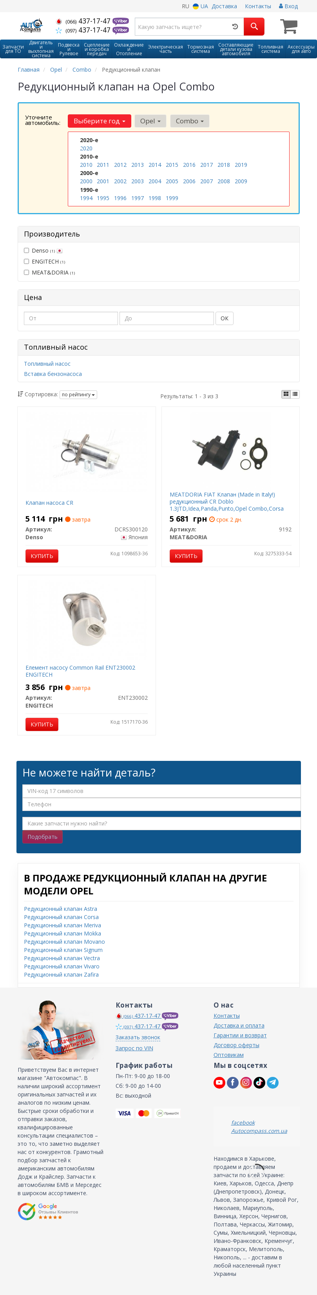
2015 (172, 164)
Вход (288, 6)
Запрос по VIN (134, 1047)
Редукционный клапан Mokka (62, 933)
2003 (137, 181)
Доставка (224, 6)
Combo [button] (189, 120)
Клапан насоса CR (49, 502)
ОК (224, 318)
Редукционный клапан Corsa (61, 916)
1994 (86, 197)
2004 (155, 181)
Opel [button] (150, 120)
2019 (241, 164)
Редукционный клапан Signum (63, 949)
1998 (155, 197)
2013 (137, 164)
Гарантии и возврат (240, 1035)
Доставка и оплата (239, 1025)
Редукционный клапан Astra (60, 908)
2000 (86, 181)
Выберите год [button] (99, 120)
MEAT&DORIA (49, 272)
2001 (103, 181)
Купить (42, 556)
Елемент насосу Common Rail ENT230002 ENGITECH (80, 671)
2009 (241, 181)
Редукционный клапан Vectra (62, 957)
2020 (86, 148)
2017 (206, 164)
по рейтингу (78, 394)
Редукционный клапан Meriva (62, 924)
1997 (137, 197)
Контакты (258, 6)
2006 (189, 181)
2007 (206, 181)
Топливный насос (47, 363)
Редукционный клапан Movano (64, 941)
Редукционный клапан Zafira (61, 974)
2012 (120, 164)
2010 (86, 164)
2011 (103, 164)
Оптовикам (229, 1054)
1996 (120, 197)
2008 (223, 181)
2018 (223, 164)
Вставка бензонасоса (53, 373)
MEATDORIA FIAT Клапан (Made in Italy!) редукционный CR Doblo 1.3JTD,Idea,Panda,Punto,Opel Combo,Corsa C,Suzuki (227, 505)
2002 (120, 181)
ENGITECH (44, 261)
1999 (172, 197)
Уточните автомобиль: (42, 119)
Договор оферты (236, 1044)
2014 (155, 164)
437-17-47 (84, 20)
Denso (43, 250)
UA (200, 6)
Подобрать (42, 836)
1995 (103, 197)
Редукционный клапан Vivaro (62, 966)
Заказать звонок (138, 1036)
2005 (172, 181)
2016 (189, 164)
